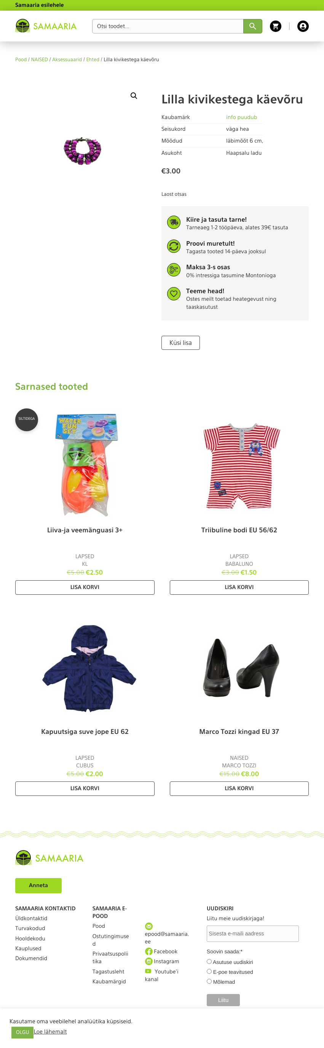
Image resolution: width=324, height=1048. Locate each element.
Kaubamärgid (109, 982)
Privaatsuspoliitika (110, 958)
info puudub (241, 117)
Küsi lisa (180, 342)
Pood (21, 60)
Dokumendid (31, 959)
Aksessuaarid (67, 60)
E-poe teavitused (233, 972)
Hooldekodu (30, 939)
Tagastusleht (108, 972)
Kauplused (28, 949)
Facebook (161, 951)
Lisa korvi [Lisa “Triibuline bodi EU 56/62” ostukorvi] (239, 587)
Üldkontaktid (31, 919)
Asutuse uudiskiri (233, 962)
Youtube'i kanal (162, 975)
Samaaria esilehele (39, 5)
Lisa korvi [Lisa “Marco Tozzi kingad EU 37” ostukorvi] (239, 789)
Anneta (38, 886)
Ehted (92, 60)
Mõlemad (224, 982)
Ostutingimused (111, 940)
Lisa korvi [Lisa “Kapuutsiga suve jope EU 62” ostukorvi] (84, 789)
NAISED (39, 60)
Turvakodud (30, 929)
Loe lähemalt (50, 1031)
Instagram (162, 961)
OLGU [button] (22, 1032)
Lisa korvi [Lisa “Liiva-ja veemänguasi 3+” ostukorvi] (84, 587)
